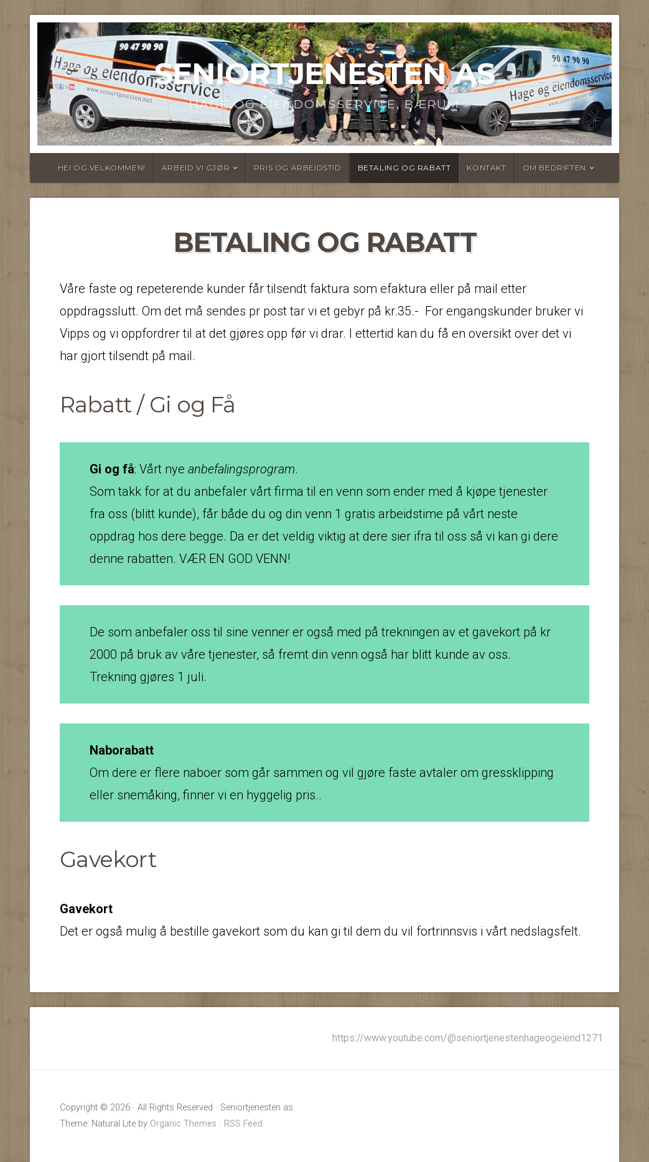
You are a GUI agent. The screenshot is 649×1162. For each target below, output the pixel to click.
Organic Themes (183, 1123)
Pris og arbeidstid (298, 167)
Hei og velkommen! (102, 167)
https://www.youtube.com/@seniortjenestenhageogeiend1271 (467, 1038)
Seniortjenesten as (324, 73)
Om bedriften (554, 167)
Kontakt (486, 167)
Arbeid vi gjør (196, 167)
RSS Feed (243, 1123)
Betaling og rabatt (404, 167)
